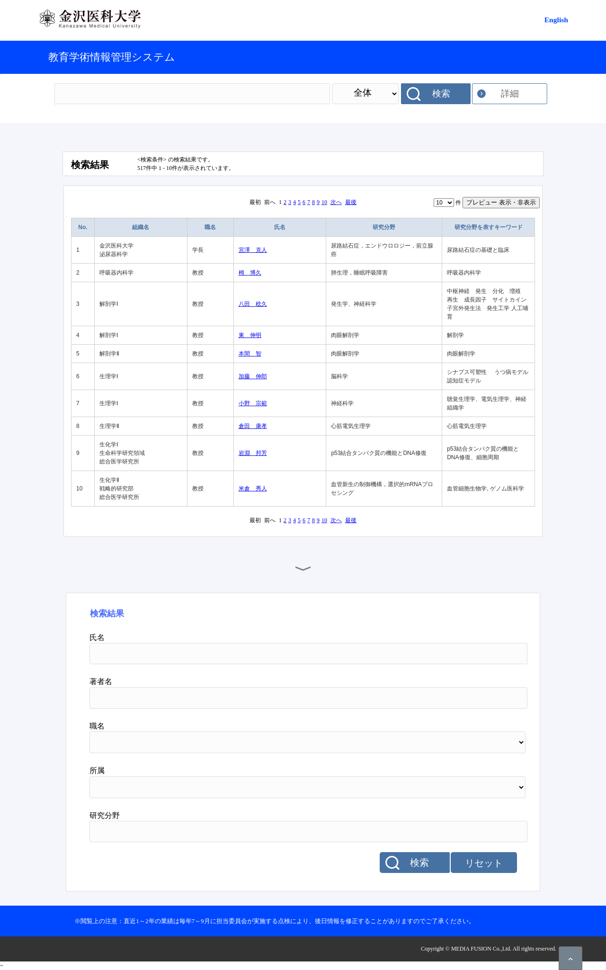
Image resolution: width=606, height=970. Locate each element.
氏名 (279, 227)
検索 (441, 93)
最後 (350, 202)
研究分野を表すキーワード (488, 227)
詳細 (510, 93)
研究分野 (384, 227)
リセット (484, 863)
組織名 (140, 227)
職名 (210, 227)
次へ (336, 202)
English (556, 20)
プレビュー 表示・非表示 (501, 202)
